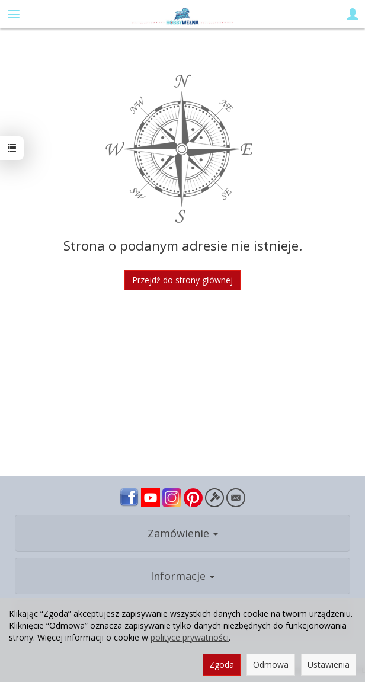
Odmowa (271, 664)
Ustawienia (329, 664)
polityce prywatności (190, 637)
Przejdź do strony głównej (182, 280)
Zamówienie (183, 533)
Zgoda (221, 664)
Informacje (182, 576)
